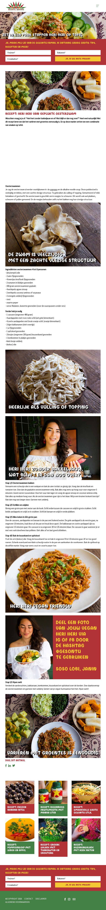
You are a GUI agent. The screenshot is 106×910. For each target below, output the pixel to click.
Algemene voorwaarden (17, 902)
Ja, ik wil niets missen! (77, 59)
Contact (28, 898)
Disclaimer (40, 898)
